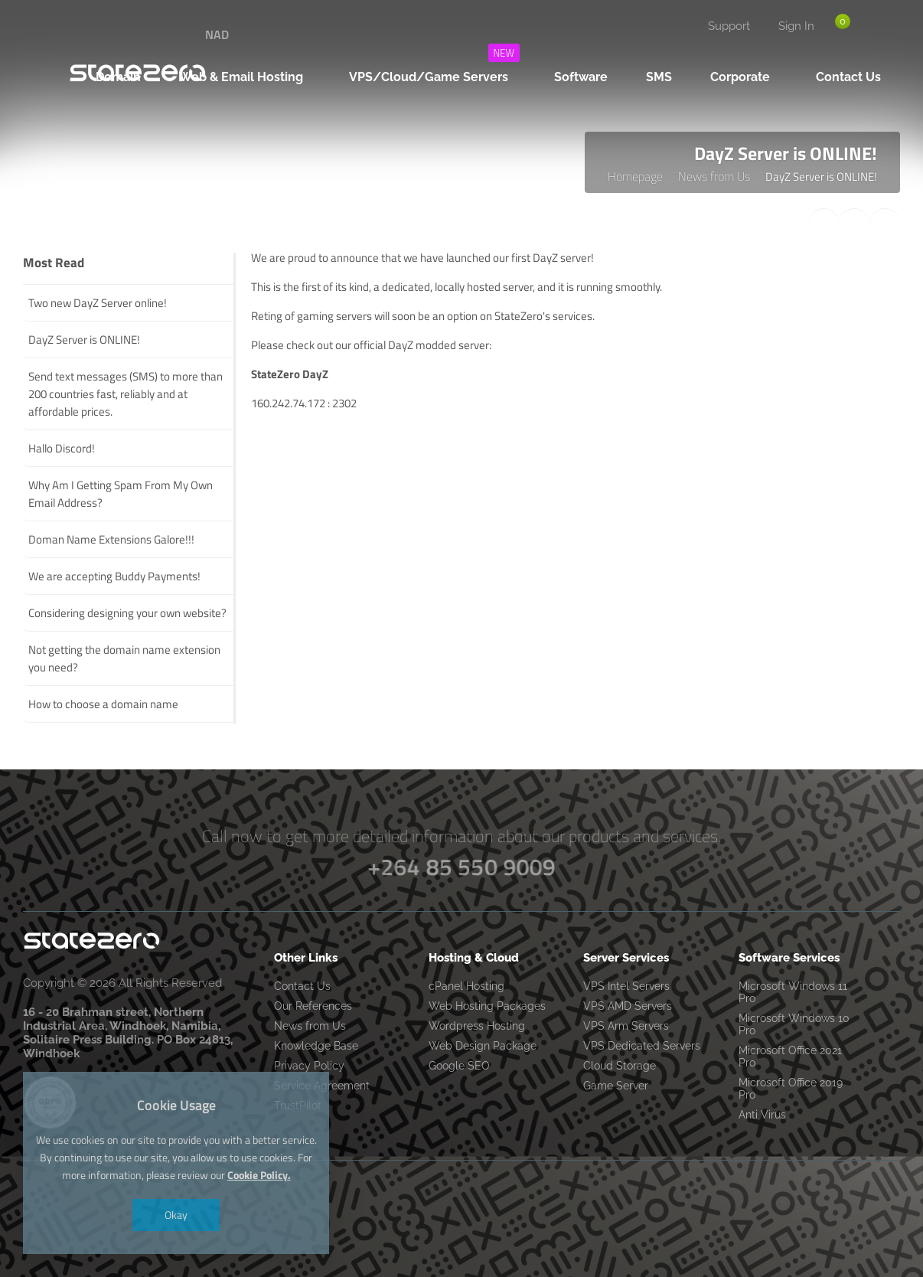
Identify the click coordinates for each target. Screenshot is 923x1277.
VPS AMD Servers (627, 1006)
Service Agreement (322, 1085)
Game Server (615, 1085)
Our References (313, 1006)
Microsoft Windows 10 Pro (794, 1024)
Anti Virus (762, 1115)
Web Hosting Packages (487, 1006)
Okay (176, 1215)
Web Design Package (483, 1046)
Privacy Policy (309, 1066)
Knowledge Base (316, 1046)
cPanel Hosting (466, 986)
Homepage (635, 176)
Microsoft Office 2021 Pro (790, 1056)
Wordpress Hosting (477, 1026)
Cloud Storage (619, 1066)
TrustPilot (297, 1105)
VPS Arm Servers (626, 1026)
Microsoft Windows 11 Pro (793, 992)
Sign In (796, 26)
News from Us (714, 176)
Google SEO (459, 1066)
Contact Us (302, 986)
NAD (217, 34)
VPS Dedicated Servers (641, 1046)
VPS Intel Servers (626, 986)
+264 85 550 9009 (461, 866)
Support (729, 26)
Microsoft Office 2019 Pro (791, 1088)
